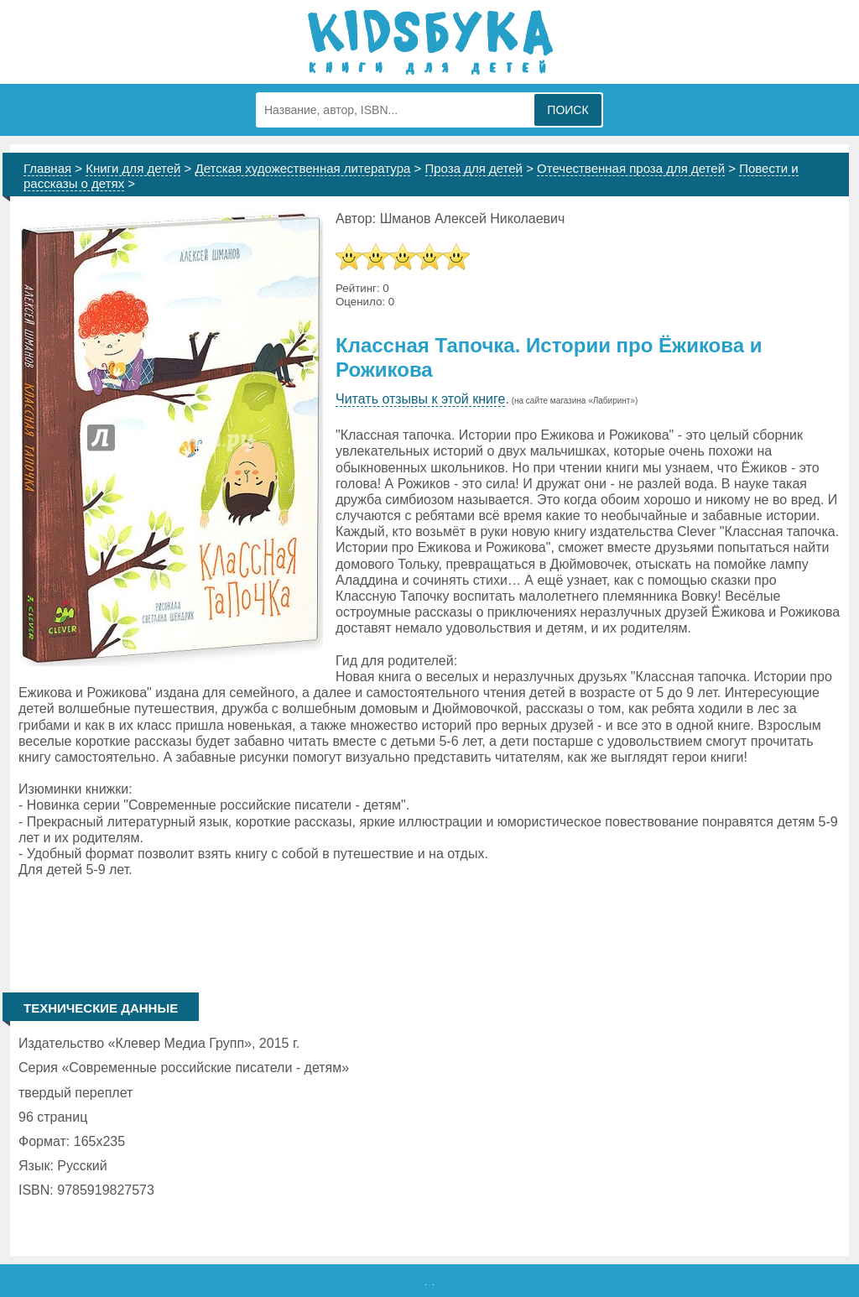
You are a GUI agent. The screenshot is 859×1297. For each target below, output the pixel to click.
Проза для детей (474, 168)
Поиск (567, 110)
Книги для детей (133, 168)
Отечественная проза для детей (631, 168)
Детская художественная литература (303, 168)
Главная (47, 168)
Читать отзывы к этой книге (420, 399)
